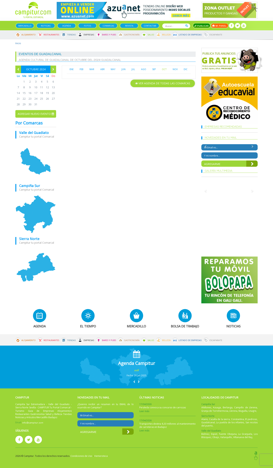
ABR (102, 69)
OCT (164, 69)
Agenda (66, 25)
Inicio (18, 43)
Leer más (144, 411)
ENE (72, 69)
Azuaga (217, 407)
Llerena (233, 410)
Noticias (45, 25)
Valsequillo (226, 437)
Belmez (205, 434)
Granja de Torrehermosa (214, 410)
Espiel (214, 434)
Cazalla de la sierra (219, 419)
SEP (154, 69)
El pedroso (251, 419)
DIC (185, 69)
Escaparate (215, 34)
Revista (129, 25)
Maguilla (242, 410)
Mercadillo (24, 25)
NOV (175, 69)
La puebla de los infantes (230, 422)
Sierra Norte (29, 238)
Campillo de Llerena (245, 407)
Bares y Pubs (109, 34)
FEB (81, 69)
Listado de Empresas (190, 34)
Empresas (89, 34)
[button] (134, 381)
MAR (91, 69)
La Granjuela (245, 434)
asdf (136, 370)
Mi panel (220, 25)
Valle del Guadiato (34, 132)
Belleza (166, 34)
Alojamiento (28, 34)
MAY (113, 69)
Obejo (215, 437)
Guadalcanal (208, 422)
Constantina (237, 419)
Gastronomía (132, 34)
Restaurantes (51, 34)
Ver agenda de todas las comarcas (162, 83)
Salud (150, 34)
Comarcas (108, 25)
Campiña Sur (29, 185)
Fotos (87, 25)
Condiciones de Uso (81, 456)
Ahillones (206, 407)
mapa (35, 161)
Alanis (204, 419)
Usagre (252, 410)
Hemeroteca (101, 456)
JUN (124, 69)
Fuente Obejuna (228, 434)
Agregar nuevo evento (36, 114)
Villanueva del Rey (242, 437)
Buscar (186, 25)
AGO (143, 69)
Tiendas (71, 34)
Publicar (202, 25)
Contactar (150, 25)
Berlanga (227, 407)
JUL (133, 69)
